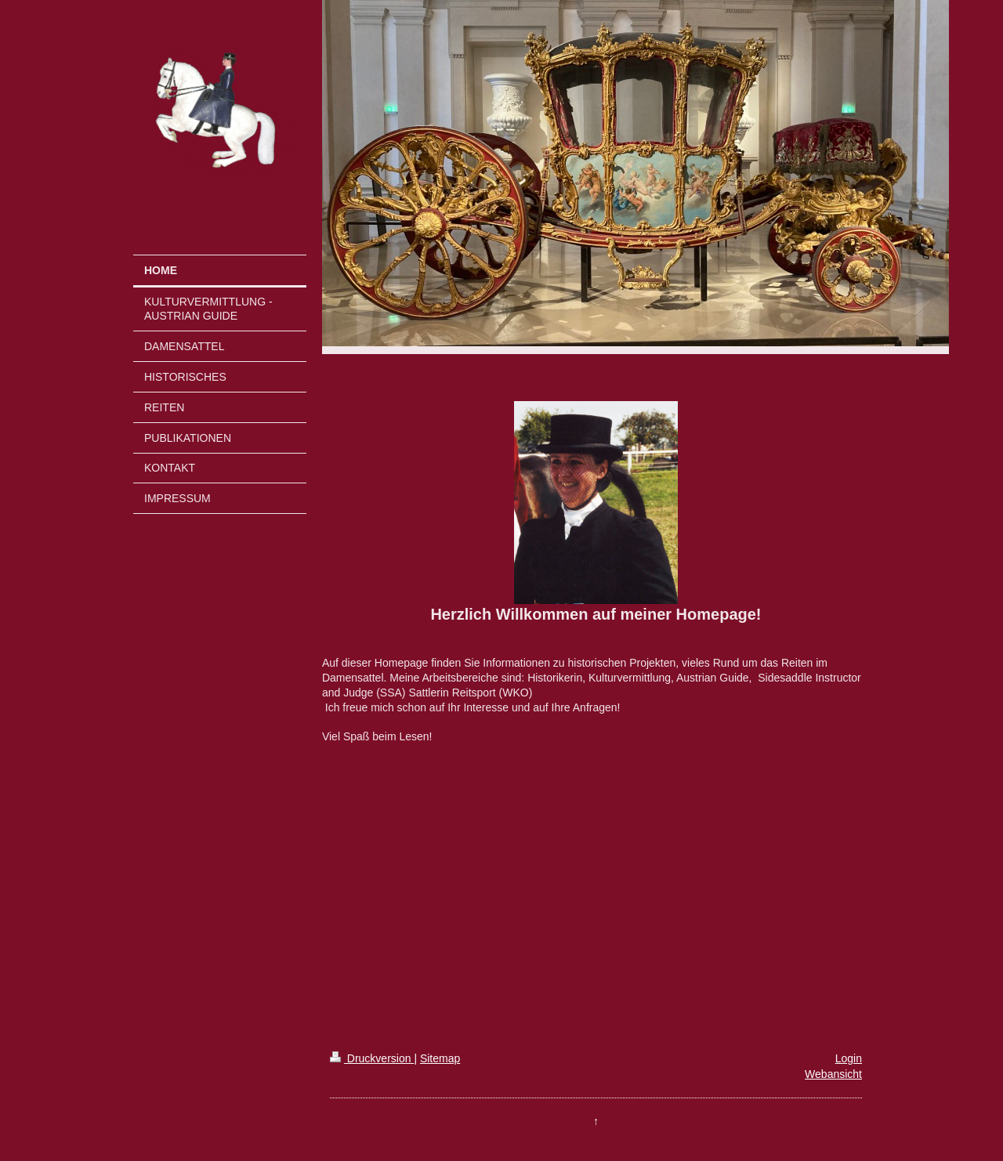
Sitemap (440, 1058)
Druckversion (372, 1058)
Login (848, 1058)
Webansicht (833, 1074)
